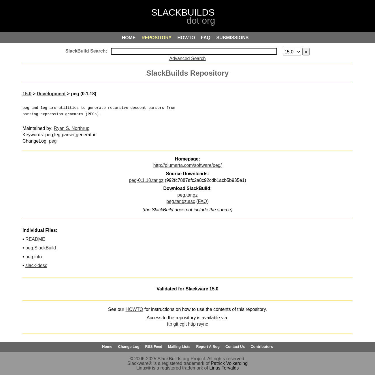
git (176, 324)
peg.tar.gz (187, 195)
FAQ (202, 201)
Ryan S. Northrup (72, 128)
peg (53, 141)
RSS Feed (153, 346)
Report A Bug (208, 346)
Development (51, 93)
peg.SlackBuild (40, 247)
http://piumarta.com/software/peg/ (187, 165)
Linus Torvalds (224, 367)
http (192, 324)
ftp (169, 324)
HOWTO (134, 309)
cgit (183, 324)
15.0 (26, 93)
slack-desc (36, 265)
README (35, 239)
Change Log (129, 346)
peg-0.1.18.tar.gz (146, 180)
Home (107, 346)
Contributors (261, 346)
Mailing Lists (179, 346)
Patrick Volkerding (229, 363)
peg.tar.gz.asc (180, 201)
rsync (202, 324)
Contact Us (235, 346)
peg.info (33, 256)
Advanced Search (187, 58)
